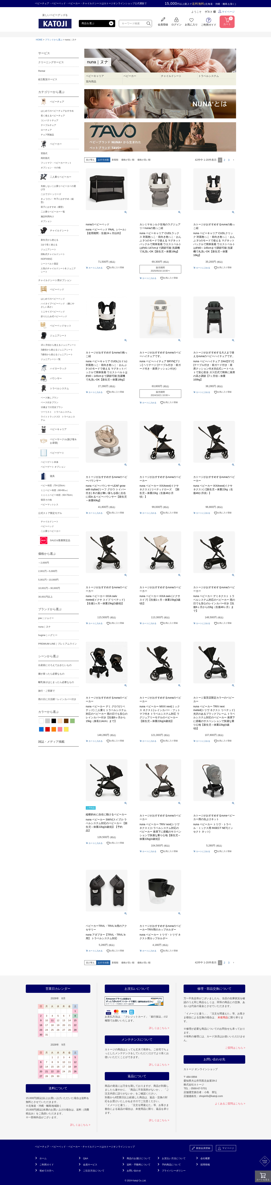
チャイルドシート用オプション (54, 280)
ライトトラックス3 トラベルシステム (58, 418)
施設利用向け (47, 216)
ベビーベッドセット (60, 325)
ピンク (60, 729)
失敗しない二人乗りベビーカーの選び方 (58, 188)
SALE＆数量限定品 (60, 540)
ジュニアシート (48, 249)
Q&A (85, 1158)
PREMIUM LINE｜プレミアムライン (57, 643)
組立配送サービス (47, 79)
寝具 (52, 476)
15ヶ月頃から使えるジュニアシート (58, 345)
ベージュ (60, 721)
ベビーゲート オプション (53, 467)
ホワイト (41, 721)
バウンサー (56, 378)
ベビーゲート (57, 452)
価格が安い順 (127, 159)
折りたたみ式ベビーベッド (54, 316)
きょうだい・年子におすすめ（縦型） (57, 201)
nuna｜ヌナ (44, 626)
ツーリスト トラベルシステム (56, 412)
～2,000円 (43, 562)
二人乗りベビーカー (60, 177)
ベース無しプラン (49, 397)
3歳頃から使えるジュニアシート (57, 349)
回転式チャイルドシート (53, 254)
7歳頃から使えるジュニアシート (57, 354)
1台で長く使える (49, 244)
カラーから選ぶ (48, 711)
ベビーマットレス (49, 504)
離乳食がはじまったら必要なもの (56, 682)
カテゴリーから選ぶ (51, 92)
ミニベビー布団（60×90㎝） (55, 490)
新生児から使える (49, 240)
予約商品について (171, 1164)
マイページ (226, 11)
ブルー (41, 729)
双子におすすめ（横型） (53, 207)
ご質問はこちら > (235, 1047)
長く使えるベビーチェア (53, 115)
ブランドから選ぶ (54, 39)
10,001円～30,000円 (49, 588)
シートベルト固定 (49, 263)
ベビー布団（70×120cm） (53, 485)
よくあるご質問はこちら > (230, 1103)
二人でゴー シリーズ (51, 194)
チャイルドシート (59, 230)
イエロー (66, 729)
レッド (47, 729)
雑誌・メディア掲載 (51, 741)
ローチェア (46, 130)
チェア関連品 (47, 134)
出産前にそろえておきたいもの (54, 665)
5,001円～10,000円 (48, 579)
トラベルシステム (59, 388)
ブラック (54, 721)
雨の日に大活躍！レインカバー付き (57, 699)
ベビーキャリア (58, 429)
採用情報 (205, 1164)
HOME (39, 39)
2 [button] (224, 159)
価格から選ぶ (47, 553)
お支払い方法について (174, 1158)
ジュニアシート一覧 (51, 359)
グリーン (72, 721)
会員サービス (90, 1164)
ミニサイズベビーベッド (53, 311)
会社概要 (205, 1158)
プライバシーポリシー (174, 1170)
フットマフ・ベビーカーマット (56, 163)
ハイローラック (58, 368)
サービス (44, 53)
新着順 (115, 159)
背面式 (44, 153)
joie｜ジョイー (46, 618)
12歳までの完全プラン (52, 407)
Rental (41, 71)
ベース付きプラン (49, 402)
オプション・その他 (51, 167)
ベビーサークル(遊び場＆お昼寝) (63, 441)
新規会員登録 (201, 1148)
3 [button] (228, 159)
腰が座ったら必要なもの (51, 673)
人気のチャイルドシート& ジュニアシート (58, 270)
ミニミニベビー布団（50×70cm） (57, 495)
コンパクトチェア (49, 120)
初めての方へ (46, 1170)
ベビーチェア (57, 101)
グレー (47, 721)
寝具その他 (46, 500)
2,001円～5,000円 (47, 571)
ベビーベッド (57, 289)
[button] (233, 160)
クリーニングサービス (51, 62)
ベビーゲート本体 (49, 462)
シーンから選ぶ (48, 656)
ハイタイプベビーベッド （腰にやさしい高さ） (57, 305)
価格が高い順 (143, 159)
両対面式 (45, 158)
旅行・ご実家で (46, 690)
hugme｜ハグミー (47, 635)
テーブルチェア (48, 125)
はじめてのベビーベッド (53, 299)
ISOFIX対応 (46, 259)
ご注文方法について (93, 1170)
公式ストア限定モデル (50, 513)
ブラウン (66, 721)
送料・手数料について (138, 1164)
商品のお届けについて (138, 1158)
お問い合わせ (134, 1170)
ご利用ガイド (46, 1164)
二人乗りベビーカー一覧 (53, 211)
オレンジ (54, 729)
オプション (46, 221)
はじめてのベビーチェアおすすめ (57, 111)
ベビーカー (56, 144)
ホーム (43, 1158)
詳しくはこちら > (80, 1124)
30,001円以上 (45, 596)
